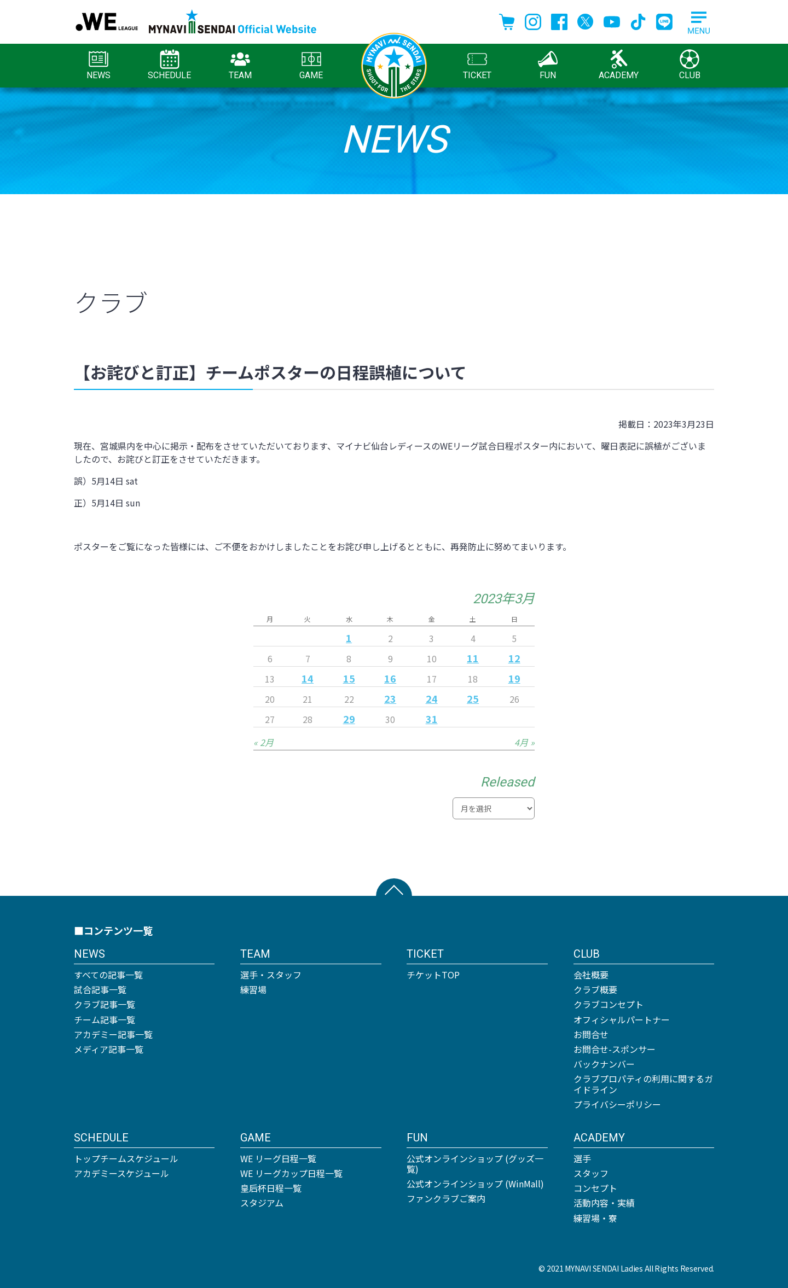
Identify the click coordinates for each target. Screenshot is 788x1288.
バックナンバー (604, 1063)
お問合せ (591, 1034)
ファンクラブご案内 (446, 1198)
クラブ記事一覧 (104, 1004)
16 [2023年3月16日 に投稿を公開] (390, 678)
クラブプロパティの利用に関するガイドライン (643, 1083)
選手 (582, 1158)
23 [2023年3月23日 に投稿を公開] (390, 698)
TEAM (240, 64)
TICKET (477, 64)
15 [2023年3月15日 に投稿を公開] (349, 678)
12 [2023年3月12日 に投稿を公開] (514, 658)
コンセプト (595, 1187)
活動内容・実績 (604, 1202)
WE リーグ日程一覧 (278, 1158)
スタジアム (261, 1202)
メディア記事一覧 (108, 1049)
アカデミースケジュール (121, 1173)
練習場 (253, 989)
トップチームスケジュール (126, 1158)
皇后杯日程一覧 (271, 1187)
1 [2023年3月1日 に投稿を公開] (349, 638)
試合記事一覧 (100, 989)
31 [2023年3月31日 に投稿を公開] (432, 719)
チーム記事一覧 (104, 1019)
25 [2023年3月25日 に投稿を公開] (473, 698)
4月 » (524, 742)
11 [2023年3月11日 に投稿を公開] (473, 658)
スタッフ (591, 1173)
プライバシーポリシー (617, 1104)
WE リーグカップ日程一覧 (291, 1173)
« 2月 (263, 742)
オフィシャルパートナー (621, 1019)
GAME (311, 64)
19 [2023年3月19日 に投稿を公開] (514, 678)
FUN (548, 64)
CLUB (689, 64)
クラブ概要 (595, 989)
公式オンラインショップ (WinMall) (475, 1183)
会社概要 (591, 974)
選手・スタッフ (271, 974)
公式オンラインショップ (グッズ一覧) (475, 1163)
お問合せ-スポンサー (614, 1049)
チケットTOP (433, 974)
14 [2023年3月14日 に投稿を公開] (308, 678)
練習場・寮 (595, 1218)
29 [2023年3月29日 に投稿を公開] (349, 719)
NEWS (98, 64)
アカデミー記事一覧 (113, 1034)
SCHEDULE (169, 64)
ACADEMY (619, 64)
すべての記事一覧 (108, 974)
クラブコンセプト (608, 1004)
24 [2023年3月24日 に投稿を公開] (432, 698)
